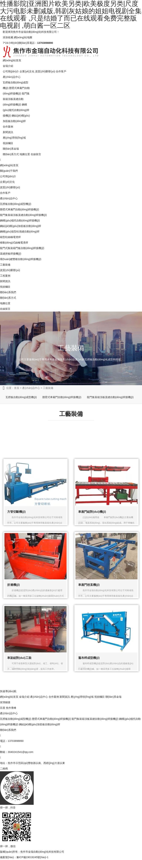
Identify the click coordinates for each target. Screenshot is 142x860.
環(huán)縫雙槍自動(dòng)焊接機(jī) (20, 259)
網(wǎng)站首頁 (12, 60)
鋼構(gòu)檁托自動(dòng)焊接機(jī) (16, 110)
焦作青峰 (11, 707)
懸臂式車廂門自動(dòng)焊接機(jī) (19, 209)
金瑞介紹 (8, 65)
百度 (2, 707)
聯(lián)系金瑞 (11, 148)
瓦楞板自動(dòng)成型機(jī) (15, 203)
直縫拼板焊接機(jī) (10, 253)
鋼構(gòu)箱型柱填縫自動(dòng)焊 (19, 231)
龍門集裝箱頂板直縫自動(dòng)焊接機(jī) (16, 99)
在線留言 (36, 154)
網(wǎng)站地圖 (23, 37)
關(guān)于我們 (9, 170)
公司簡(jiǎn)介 (11, 71)
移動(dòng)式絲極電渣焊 (14, 242)
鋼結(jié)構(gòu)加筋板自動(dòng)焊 (20, 226)
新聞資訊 (8, 132)
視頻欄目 (8, 143)
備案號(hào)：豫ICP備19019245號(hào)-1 (24, 857)
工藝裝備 (5, 264)
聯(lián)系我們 (8, 292)
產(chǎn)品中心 (12, 76)
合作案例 (8, 126)
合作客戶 (61, 71)
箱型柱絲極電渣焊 (10, 237)
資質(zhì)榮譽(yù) (45, 71)
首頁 (16, 387)
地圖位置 (25, 154)
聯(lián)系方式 (11, 154)
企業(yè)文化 (27, 71)
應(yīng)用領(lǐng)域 (14, 137)
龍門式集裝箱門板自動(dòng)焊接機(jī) (22, 248)
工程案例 (5, 275)
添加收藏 (8, 37)
